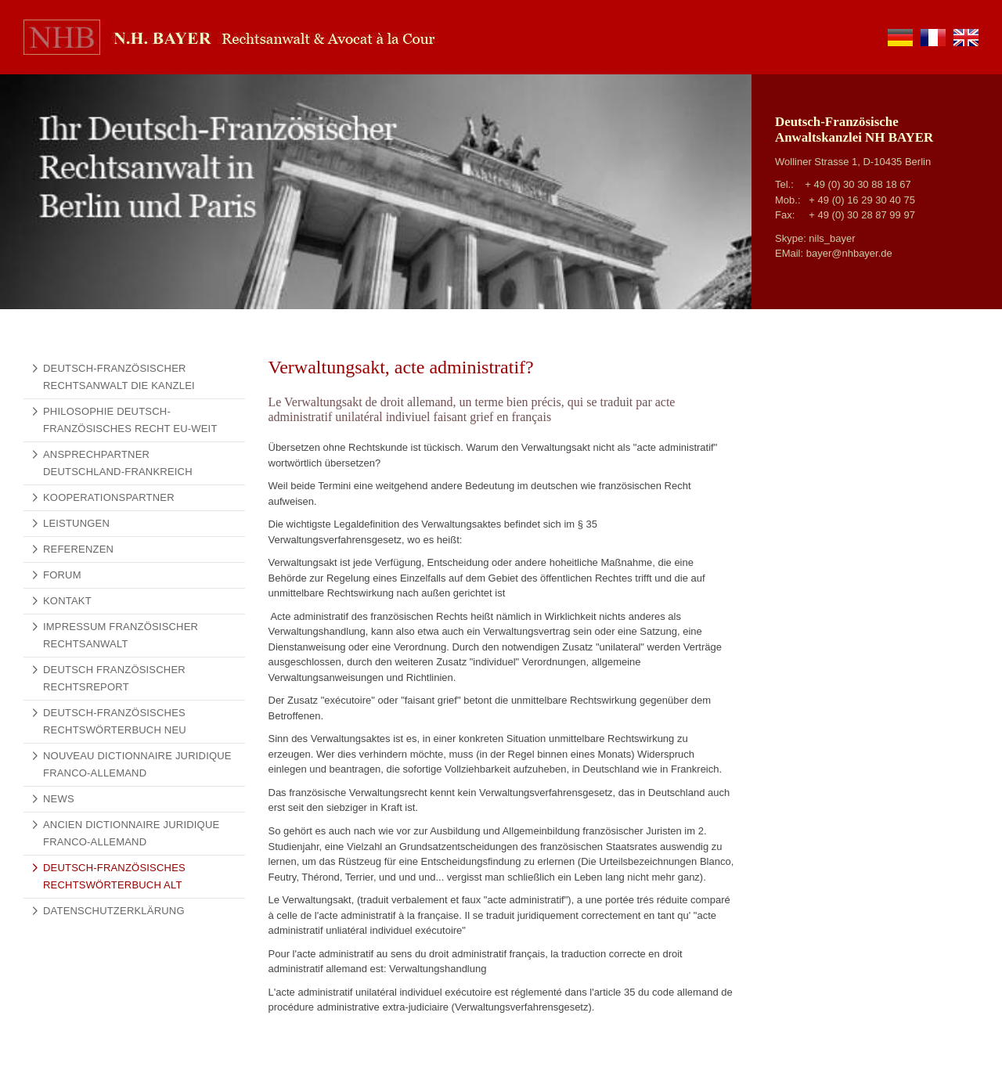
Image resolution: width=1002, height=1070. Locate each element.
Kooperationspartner (109, 497)
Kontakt (67, 601)
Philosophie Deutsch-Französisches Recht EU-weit (130, 419)
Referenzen (78, 549)
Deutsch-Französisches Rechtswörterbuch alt (114, 876)
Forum (62, 575)
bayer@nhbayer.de (849, 253)
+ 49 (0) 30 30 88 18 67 (858, 184)
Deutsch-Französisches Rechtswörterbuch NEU (114, 721)
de (900, 37)
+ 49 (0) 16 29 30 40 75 (862, 200)
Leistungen (76, 523)
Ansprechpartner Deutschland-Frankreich (118, 463)
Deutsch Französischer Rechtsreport (114, 678)
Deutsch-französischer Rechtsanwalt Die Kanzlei (119, 376)
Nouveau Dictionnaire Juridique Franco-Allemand (137, 764)
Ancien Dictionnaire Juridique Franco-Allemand (131, 833)
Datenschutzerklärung (114, 911)
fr (933, 37)
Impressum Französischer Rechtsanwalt (120, 635)
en (966, 37)
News (58, 799)
